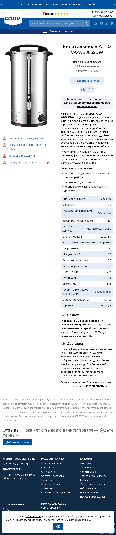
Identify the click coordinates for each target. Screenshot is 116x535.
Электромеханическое (93, 476)
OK (58, 526)
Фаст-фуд (85, 463)
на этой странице (96, 386)
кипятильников (87, 106)
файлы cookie (33, 516)
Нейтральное (88, 488)
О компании (48, 467)
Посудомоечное (89, 492)
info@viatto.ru (104, 15)
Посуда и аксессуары (92, 496)
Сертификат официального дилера (29, 162)
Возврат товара (51, 484)
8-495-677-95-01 (102, 11)
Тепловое (86, 467)
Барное (84, 480)
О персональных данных (55, 492)
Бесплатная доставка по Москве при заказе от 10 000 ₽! (58, 4)
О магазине (48, 472)
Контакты (47, 488)
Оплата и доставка (52, 476)
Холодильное (88, 472)
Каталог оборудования (22, 155)
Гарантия (46, 480)
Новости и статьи (51, 463)
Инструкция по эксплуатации (26, 138)
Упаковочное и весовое (94, 484)
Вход (6, 509)
